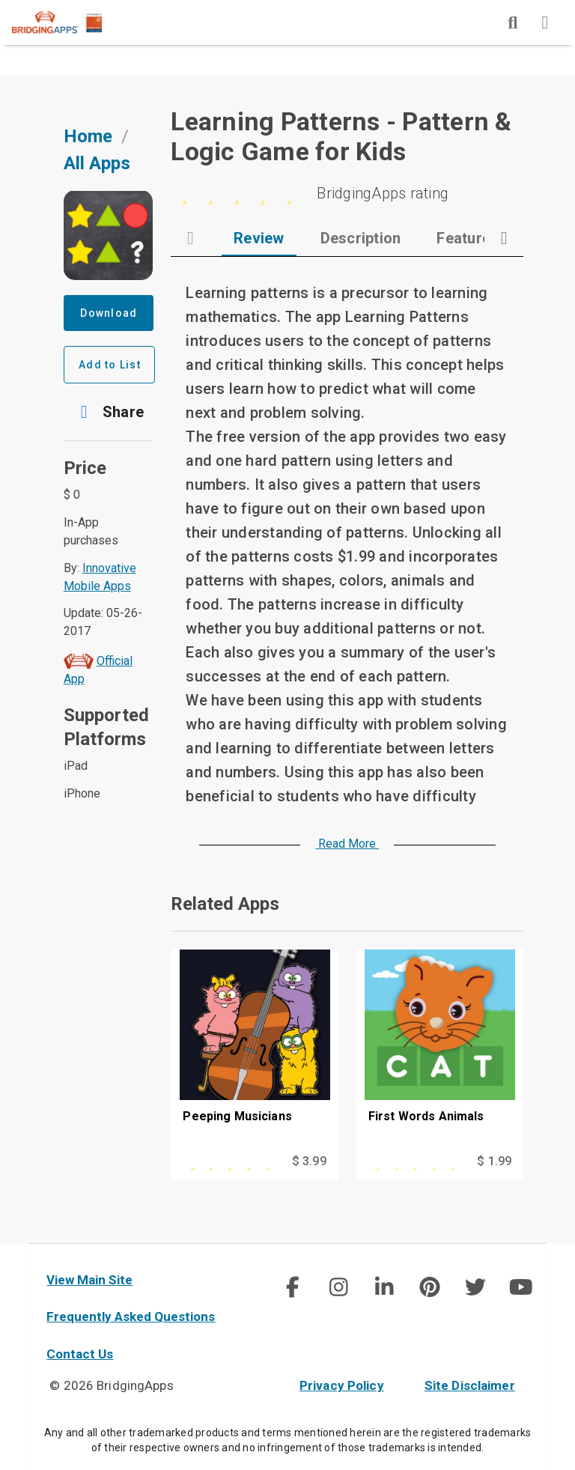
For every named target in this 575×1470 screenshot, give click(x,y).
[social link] (292, 1287)
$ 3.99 (309, 1161)
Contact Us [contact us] (79, 1353)
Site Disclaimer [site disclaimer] (470, 1385)
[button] (108, 411)
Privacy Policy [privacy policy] (341, 1385)
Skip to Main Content (0, 0)
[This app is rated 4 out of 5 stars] (231, 1161)
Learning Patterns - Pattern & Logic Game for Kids (341, 136)
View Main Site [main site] (89, 1279)
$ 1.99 (494, 1161)
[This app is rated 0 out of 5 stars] (416, 1161)
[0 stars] (347, 193)
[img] (513, 22)
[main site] (69, 22)
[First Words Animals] (439, 1050)
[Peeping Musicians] (254, 1050)
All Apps (97, 163)
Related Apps (225, 903)
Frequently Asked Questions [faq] (130, 1316)
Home (88, 136)
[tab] (259, 238)
